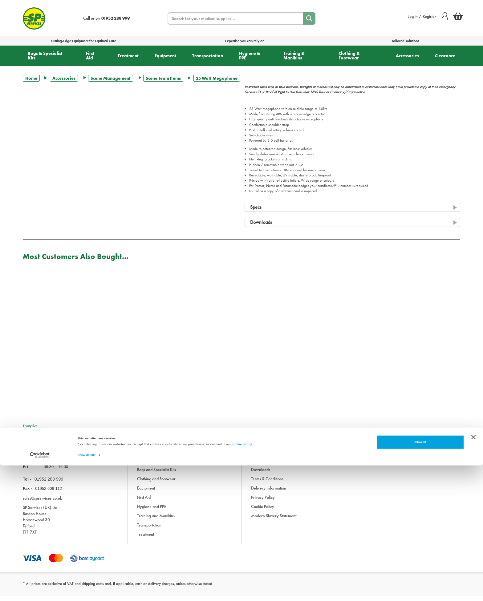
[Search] (309, 18)
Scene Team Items (163, 78)
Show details (86, 590)
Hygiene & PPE (249, 55)
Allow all (420, 577)
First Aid (90, 55)
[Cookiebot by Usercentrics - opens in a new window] (40, 591)
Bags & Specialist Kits (45, 55)
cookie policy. (242, 580)
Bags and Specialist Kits (156, 474)
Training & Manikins (294, 55)
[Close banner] (473, 573)
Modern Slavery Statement (273, 520)
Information (261, 465)
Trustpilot (30, 426)
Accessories (407, 55)
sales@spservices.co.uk (42, 503)
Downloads (260, 474)
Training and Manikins (156, 520)
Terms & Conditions (267, 483)
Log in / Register (428, 16)
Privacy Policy (263, 502)
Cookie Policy (262, 511)
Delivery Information (268, 493)
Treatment (128, 55)
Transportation (207, 55)
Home (31, 78)
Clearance (445, 55)
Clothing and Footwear (156, 483)
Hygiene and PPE (151, 511)
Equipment (165, 55)
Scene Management (111, 78)
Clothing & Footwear (349, 55)
